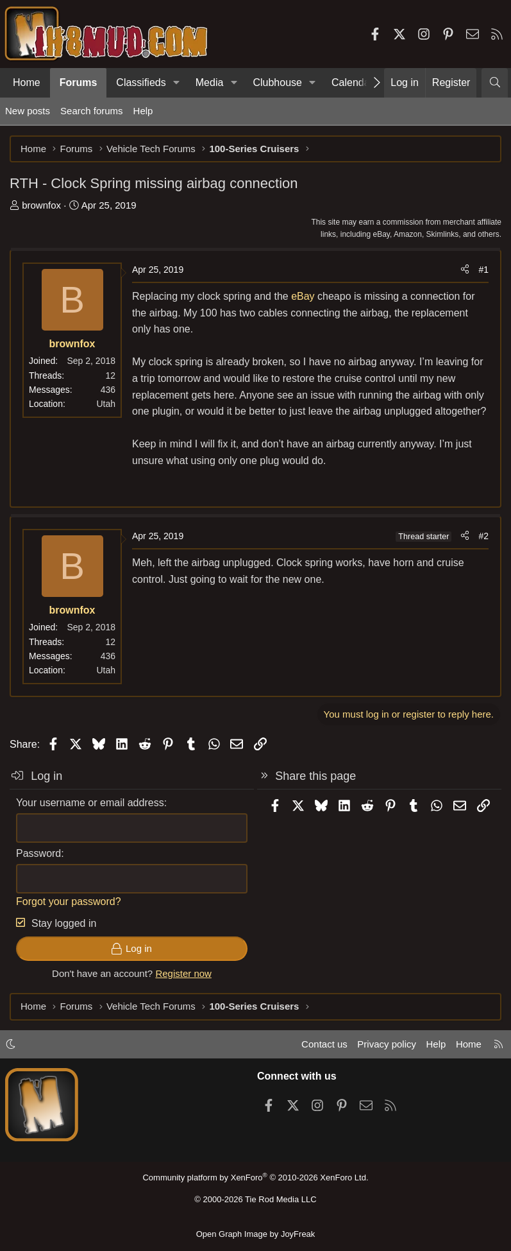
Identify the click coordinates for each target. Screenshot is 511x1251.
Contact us (324, 1044)
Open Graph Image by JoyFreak (255, 1234)
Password (38, 853)
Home (26, 82)
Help (143, 110)
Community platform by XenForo (255, 1177)
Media (210, 82)
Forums (78, 82)
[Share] (465, 270)
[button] (176, 83)
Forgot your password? (68, 901)
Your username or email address (90, 802)
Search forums (91, 110)
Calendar (352, 82)
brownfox (41, 205)
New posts (27, 110)
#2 (483, 536)
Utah (105, 404)
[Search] (495, 83)
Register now (183, 973)
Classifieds (140, 82)
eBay (302, 296)
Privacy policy (386, 1044)
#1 (483, 269)
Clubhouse (277, 82)
